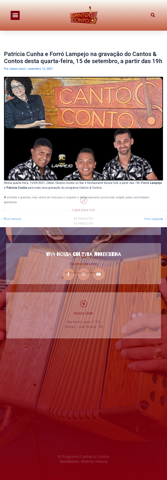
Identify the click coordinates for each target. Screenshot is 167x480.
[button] (15, 14)
